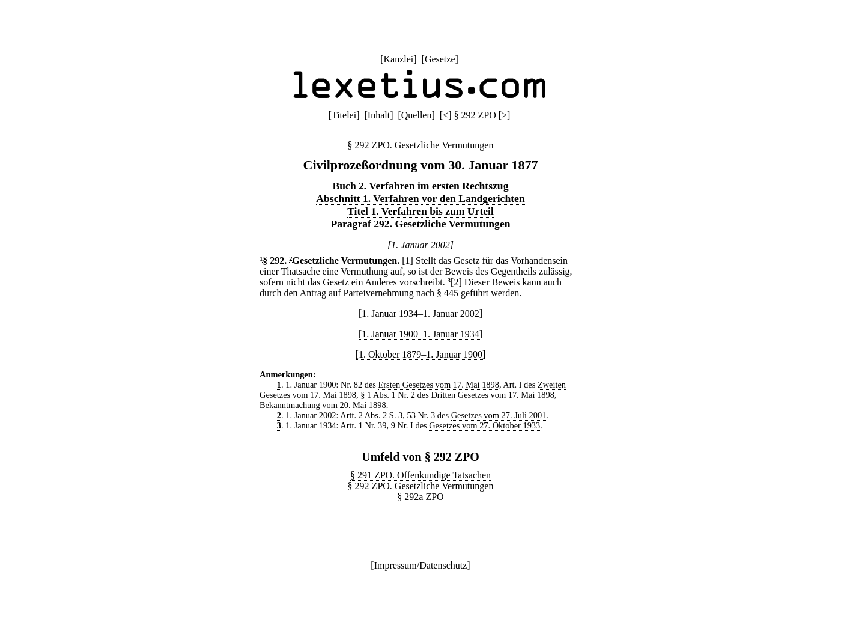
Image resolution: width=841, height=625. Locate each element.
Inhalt (379, 115)
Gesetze (440, 59)
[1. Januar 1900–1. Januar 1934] (420, 334)
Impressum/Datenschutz (420, 565)
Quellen (416, 115)
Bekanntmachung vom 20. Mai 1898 (323, 405)
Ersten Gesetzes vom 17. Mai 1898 (438, 384)
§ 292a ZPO (420, 497)
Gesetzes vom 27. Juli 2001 (499, 415)
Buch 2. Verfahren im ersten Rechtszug (421, 186)
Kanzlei (398, 59)
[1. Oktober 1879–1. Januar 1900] (421, 354)
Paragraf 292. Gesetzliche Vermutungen (420, 224)
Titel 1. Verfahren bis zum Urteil (420, 211)
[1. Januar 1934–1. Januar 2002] (420, 313)
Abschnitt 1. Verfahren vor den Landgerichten (420, 198)
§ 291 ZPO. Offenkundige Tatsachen (420, 475)
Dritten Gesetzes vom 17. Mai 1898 (492, 395)
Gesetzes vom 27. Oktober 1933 (484, 425)
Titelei (344, 115)
